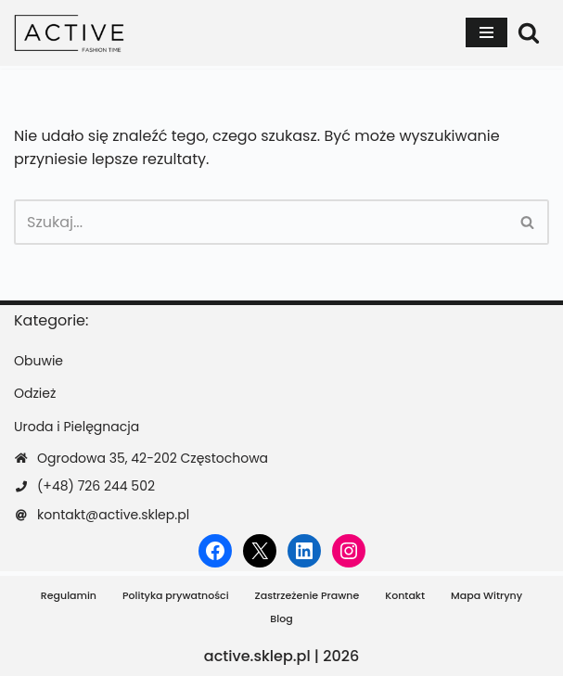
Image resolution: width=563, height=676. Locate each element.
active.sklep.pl (257, 656)
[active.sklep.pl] (69, 33)
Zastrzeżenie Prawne (307, 595)
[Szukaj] (529, 32)
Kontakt (405, 595)
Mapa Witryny (486, 595)
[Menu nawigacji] (486, 32)
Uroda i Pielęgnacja (76, 426)
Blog (281, 618)
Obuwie (38, 360)
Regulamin (68, 595)
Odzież (35, 393)
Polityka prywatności (175, 595)
